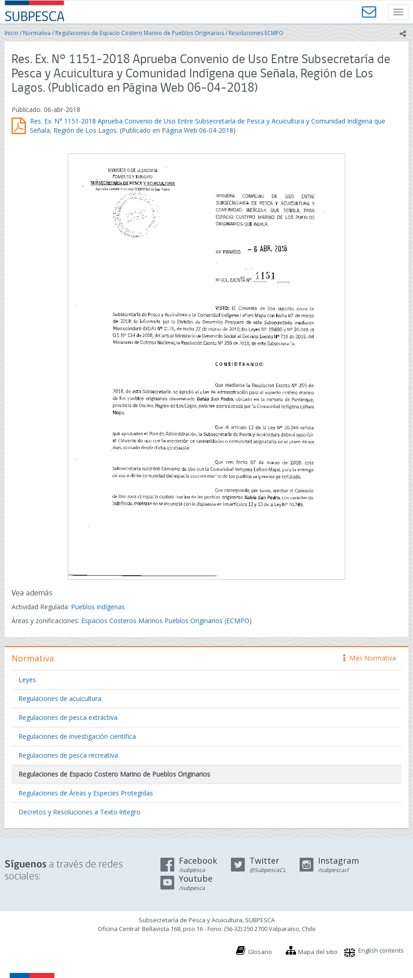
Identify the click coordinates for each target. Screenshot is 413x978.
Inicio (11, 33)
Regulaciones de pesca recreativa (68, 755)
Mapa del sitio (317, 952)
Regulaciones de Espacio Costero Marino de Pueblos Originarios (139, 33)
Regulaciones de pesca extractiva (68, 717)
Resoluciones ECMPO (256, 33)
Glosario (260, 952)
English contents (381, 950)
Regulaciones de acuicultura (59, 698)
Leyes (27, 679)
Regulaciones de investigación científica (77, 736)
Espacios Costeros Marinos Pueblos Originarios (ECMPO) (166, 620)
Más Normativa (369, 658)
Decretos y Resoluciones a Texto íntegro (79, 811)
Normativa (37, 33)
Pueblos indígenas (98, 606)
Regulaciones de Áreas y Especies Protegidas (85, 793)
